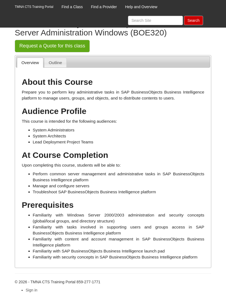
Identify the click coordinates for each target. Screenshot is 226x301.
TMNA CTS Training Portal (34, 7)
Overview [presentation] (30, 62)
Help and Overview (141, 7)
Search (194, 20)
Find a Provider (104, 7)
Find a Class (72, 7)
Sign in (31, 290)
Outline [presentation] (55, 62)
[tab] (30, 63)
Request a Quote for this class (52, 46)
